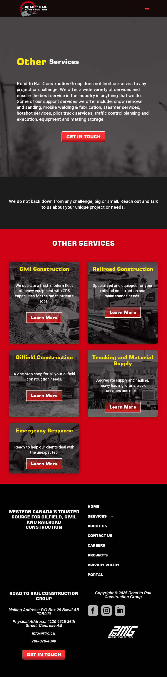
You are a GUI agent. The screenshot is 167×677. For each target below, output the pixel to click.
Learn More (44, 317)
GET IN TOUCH (83, 136)
